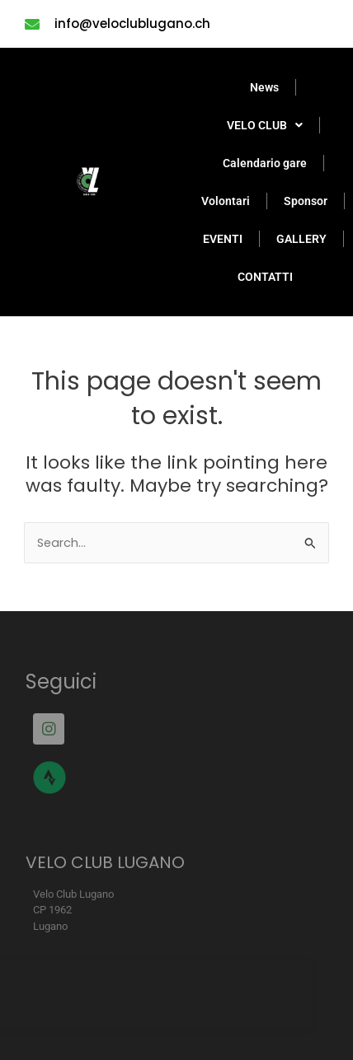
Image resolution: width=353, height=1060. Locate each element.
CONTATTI (265, 276)
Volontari (225, 201)
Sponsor (305, 201)
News (264, 87)
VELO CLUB (265, 125)
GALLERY (301, 238)
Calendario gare (265, 163)
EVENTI (222, 238)
